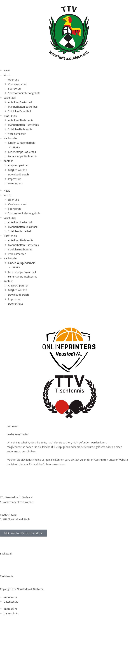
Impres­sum (14, 179)
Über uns (13, 79)
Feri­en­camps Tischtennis (22, 156)
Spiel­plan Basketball (19, 111)
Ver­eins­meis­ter (17, 133)
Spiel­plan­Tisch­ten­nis (20, 129)
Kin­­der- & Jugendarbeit (21, 142)
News (7, 70)
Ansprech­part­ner (18, 165)
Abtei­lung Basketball (20, 102)
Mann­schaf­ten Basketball (23, 106)
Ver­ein (7, 75)
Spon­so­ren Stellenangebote (24, 93)
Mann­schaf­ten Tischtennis (23, 124)
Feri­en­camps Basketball (22, 152)
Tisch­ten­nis (10, 115)
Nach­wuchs (10, 138)
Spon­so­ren (14, 88)
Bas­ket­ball (10, 97)
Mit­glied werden (17, 170)
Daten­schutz (15, 183)
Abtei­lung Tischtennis (20, 120)
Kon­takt (8, 161)
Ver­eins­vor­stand (17, 84)
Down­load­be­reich (18, 174)
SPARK (16, 147)
